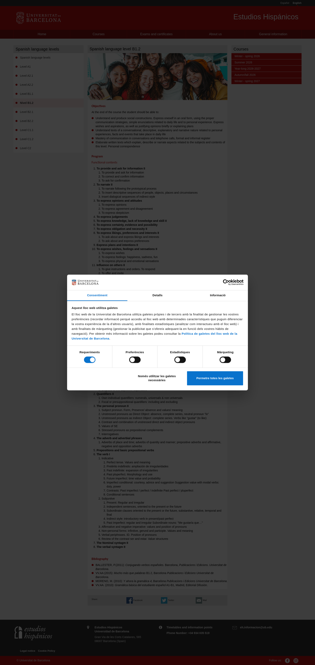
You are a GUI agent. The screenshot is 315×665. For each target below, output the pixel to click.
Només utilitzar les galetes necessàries (157, 378)
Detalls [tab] (157, 295)
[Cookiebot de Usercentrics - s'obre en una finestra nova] (225, 282)
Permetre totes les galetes (215, 378)
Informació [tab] (218, 295)
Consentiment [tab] (97, 295)
